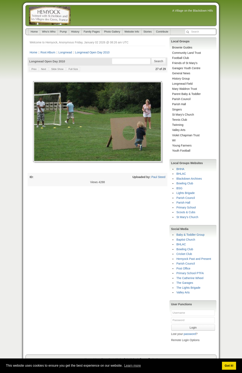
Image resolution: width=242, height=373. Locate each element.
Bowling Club (184, 183)
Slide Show (57, 69)
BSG (179, 188)
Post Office (183, 268)
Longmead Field (182, 83)
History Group (181, 78)
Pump (63, 31)
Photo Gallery (112, 31)
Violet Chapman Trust (185, 135)
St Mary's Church (183, 114)
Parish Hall (179, 104)
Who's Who (49, 31)
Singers (177, 109)
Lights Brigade (185, 193)
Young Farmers (182, 145)
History (75, 31)
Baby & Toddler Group (190, 234)
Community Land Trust (186, 52)
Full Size (73, 69)
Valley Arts (178, 130)
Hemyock (50, 15)
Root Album (47, 52)
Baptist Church (185, 239)
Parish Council (181, 99)
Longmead (65, 52)
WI (174, 140)
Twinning (177, 124)
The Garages (184, 282)
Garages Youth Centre (186, 68)
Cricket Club (184, 254)
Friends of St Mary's (184, 63)
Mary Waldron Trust (184, 88)
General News (181, 73)
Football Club (180, 58)
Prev (34, 69)
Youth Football (181, 150)
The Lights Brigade (188, 287)
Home (34, 31)
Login (193, 327)
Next (43, 69)
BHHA (180, 169)
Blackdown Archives (189, 178)
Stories (147, 31)
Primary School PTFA (190, 273)
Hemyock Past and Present (193, 258)
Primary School (186, 207)
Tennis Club (179, 119)
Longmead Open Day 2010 (92, 52)
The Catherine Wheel (189, 278)
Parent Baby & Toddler (186, 94)
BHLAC (181, 173)
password (190, 334)
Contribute (162, 31)
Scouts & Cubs (185, 212)
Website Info (131, 31)
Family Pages (92, 31)
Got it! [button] (229, 365)
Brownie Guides (182, 47)
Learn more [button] (132, 365)
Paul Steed (158, 177)
